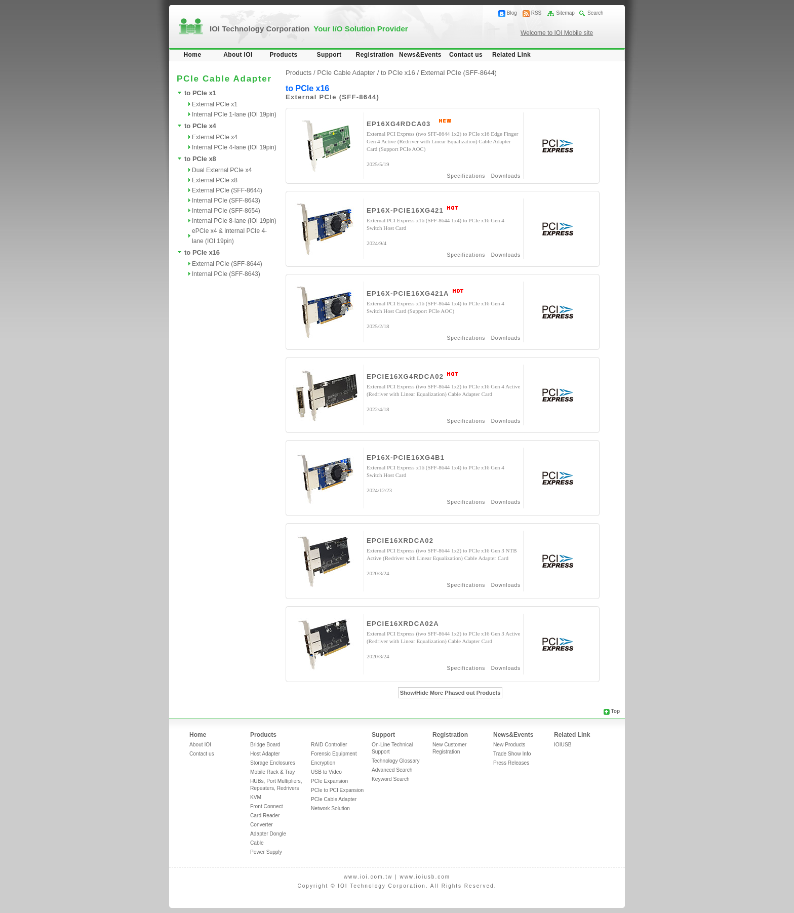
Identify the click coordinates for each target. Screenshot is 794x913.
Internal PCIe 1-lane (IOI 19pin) (234, 114)
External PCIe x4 (214, 137)
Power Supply (266, 852)
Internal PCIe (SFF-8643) (226, 200)
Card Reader (265, 815)
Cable (257, 843)
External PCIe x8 (214, 180)
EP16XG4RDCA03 (399, 124)
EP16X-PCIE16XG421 (405, 210)
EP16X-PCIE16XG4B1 (406, 457)
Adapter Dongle (268, 834)
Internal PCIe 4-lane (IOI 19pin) (234, 147)
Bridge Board (265, 744)
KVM (255, 797)
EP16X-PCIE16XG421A (408, 293)
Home (193, 54)
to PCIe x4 (200, 126)
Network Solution (330, 808)
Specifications (466, 176)
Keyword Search (391, 779)
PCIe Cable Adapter (333, 799)
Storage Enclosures (272, 763)
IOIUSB (563, 744)
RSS (536, 13)
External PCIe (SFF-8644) (227, 190)
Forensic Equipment (334, 754)
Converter (261, 824)
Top (615, 711)
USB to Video (326, 772)
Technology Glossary (396, 761)
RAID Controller (329, 744)
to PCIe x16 (202, 252)
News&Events (420, 54)
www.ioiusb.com (425, 877)
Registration (375, 54)
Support (329, 54)
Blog (512, 13)
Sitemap (565, 13)
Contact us (466, 54)
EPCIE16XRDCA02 (400, 540)
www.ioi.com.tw (368, 877)
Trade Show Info (512, 754)
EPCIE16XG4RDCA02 (405, 376)
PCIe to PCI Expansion (337, 790)
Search (595, 13)
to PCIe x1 (200, 93)
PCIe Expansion (329, 781)
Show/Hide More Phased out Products (450, 693)
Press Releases (511, 763)
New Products (509, 744)
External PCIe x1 (214, 104)
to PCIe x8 (200, 159)
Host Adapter (265, 754)
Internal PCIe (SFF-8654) (226, 210)
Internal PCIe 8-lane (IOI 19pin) (234, 220)
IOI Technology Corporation (309, 28)
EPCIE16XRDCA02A (403, 623)
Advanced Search (392, 770)
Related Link (511, 54)
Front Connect (266, 806)
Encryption (323, 763)
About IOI (238, 54)
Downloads (506, 176)
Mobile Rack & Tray (272, 772)
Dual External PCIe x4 (222, 170)
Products (283, 54)
